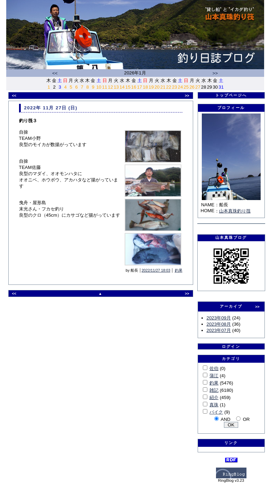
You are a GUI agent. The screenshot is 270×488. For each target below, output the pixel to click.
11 (104, 87)
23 (174, 87)
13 (116, 87)
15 (127, 87)
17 (139, 87)
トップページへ (231, 95)
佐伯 (213, 368)
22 (168, 87)
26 (192, 87)
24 (180, 87)
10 (98, 87)
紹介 (213, 397)
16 (133, 87)
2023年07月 (219, 330)
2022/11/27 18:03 (156, 270)
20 (157, 87)
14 (122, 87)
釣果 (178, 270)
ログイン (231, 346)
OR (246, 419)
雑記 (213, 390)
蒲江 (213, 375)
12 (110, 87)
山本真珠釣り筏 (235, 211)
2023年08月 (219, 324)
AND (226, 419)
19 (151, 87)
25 (186, 87)
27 (197, 87)
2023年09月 (219, 317)
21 (162, 87)
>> (215, 73)
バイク (216, 412)
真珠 (213, 404)
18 (145, 87)
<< (55, 73)
